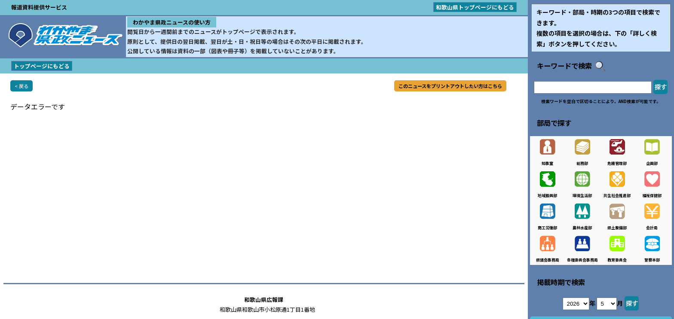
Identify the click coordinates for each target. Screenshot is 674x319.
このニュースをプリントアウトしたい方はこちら (450, 85)
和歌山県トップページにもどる (475, 7)
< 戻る (21, 85)
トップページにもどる (42, 66)
